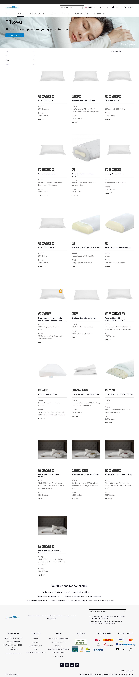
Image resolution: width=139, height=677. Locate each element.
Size (20, 56)
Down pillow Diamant (47, 247)
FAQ (35, 649)
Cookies (90, 674)
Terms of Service (105, 623)
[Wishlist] (117, 7)
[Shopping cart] (129, 7)
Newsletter (114, 674)
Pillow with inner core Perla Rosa (118, 474)
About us (36, 642)
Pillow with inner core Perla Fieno (85, 474)
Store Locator (58, 656)
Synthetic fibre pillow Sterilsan (84, 318)
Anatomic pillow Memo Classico (118, 247)
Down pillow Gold (112, 100)
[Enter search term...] (70, 7)
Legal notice (83, 674)
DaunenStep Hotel (58, 653)
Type (20, 60)
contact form (16, 653)
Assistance (104, 7)
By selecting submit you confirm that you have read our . (108, 617)
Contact (35, 639)
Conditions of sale (36, 646)
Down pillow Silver (46, 100)
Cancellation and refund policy (36, 653)
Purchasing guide (15, 35)
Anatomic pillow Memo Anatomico (85, 247)
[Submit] (124, 611)
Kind (20, 51)
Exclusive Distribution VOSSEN (58, 649)
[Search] (82, 7)
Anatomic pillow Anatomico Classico (83, 175)
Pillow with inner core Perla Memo (119, 394)
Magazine (58, 646)
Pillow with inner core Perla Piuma (85, 394)
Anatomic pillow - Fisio (47, 394)
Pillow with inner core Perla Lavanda (49, 552)
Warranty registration (58, 642)
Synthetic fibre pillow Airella (83, 100)
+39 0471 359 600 (13, 642)
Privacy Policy (93, 623)
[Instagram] (72, 665)
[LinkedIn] (77, 665)
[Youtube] (67, 665)
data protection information (100, 618)
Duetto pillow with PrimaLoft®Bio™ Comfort (115, 319)
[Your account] (122, 7)
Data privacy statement (102, 674)
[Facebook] (62, 665)
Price (20, 64)
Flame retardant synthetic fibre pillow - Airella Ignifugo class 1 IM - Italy (52, 319)
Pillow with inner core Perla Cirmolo (49, 475)
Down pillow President (47, 174)
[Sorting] (122, 51)
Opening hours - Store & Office (58, 639)
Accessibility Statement (126, 674)
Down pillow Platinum (114, 174)
